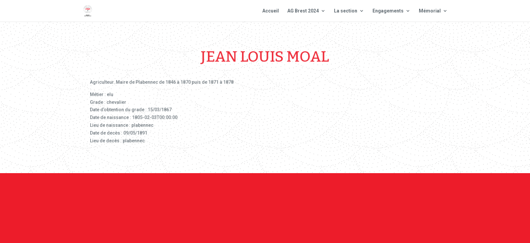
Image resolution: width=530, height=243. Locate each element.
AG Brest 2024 (303, 11)
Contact (264, 192)
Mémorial (430, 11)
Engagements (388, 11)
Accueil (270, 11)
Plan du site (356, 192)
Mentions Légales (307, 192)
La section (345, 11)
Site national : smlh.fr (411, 192)
